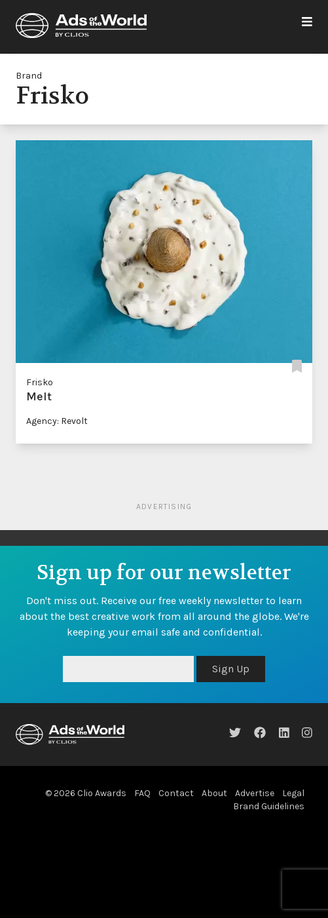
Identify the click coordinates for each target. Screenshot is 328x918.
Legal (293, 793)
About (214, 793)
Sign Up (230, 668)
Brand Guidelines (268, 806)
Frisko (39, 382)
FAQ (142, 793)
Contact (176, 793)
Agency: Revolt (57, 421)
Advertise (254, 793)
